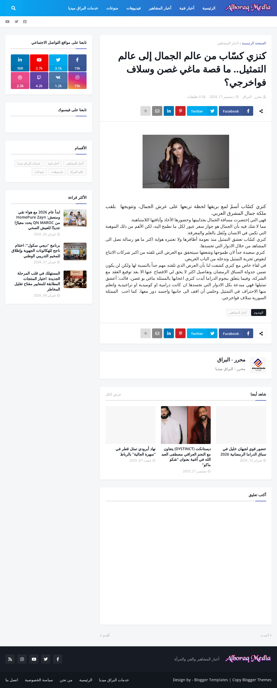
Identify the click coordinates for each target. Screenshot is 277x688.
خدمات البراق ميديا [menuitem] (83, 8)
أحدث (264, 635)
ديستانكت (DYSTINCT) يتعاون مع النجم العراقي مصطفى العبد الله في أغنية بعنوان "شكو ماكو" (186, 456)
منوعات (39, 172)
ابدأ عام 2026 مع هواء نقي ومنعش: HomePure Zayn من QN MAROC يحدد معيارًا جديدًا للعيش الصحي (37, 220)
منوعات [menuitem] (112, 8)
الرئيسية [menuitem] (208, 8)
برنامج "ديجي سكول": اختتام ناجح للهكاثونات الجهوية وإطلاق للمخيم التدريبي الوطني (35, 250)
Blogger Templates (211, 679)
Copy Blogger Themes (252, 679)
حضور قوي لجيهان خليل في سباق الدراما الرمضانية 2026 (243, 451)
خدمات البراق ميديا (29, 163)
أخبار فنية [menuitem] (186, 8)
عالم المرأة (77, 172)
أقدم (106, 635)
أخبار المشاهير (228, 43)
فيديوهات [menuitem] (133, 8)
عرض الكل (113, 394)
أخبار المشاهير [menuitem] (160, 8)
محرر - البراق (231, 359)
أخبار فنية (53, 163)
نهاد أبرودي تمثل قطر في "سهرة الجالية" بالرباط (136, 451)
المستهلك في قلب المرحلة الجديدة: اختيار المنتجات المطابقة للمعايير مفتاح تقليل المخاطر (37, 281)
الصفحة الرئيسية (254, 43)
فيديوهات (57, 172)
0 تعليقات (194, 96)
